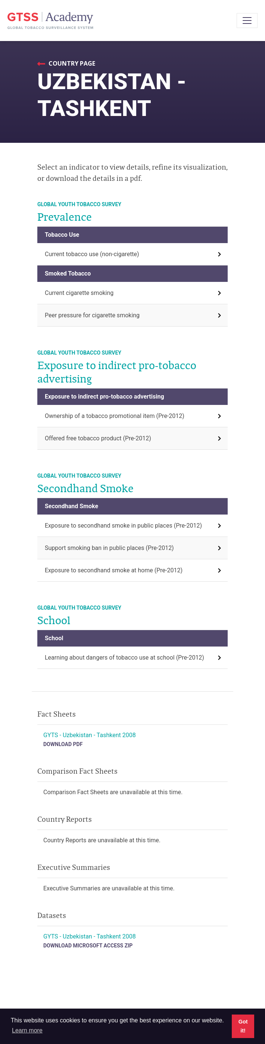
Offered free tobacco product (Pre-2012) (98, 438)
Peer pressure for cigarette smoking (92, 315)
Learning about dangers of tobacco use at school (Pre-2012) (124, 657)
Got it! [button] (243, 1026)
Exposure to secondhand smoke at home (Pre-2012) (114, 570)
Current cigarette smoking (79, 292)
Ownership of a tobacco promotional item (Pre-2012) (114, 415)
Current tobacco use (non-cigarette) (92, 254)
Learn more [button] (27, 1030)
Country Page (71, 63)
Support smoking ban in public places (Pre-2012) (109, 547)
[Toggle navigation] (247, 20)
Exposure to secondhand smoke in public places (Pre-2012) (123, 525)
